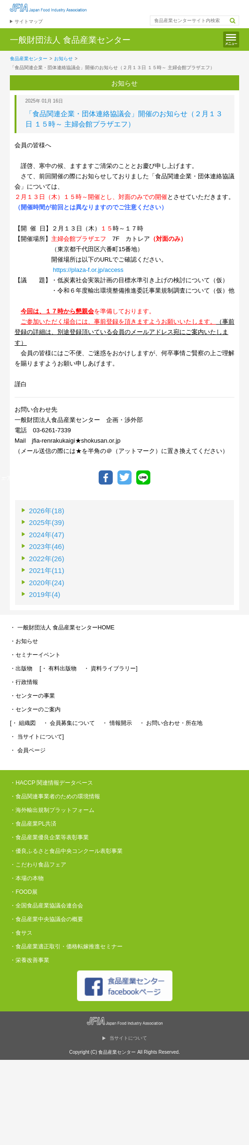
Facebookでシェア (106, 477)
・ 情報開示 (117, 723)
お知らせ (63, 58)
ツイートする (124, 477)
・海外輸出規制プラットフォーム (52, 810)
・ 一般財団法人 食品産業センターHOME (62, 627)
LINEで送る (143, 477)
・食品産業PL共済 (33, 823)
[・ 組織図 (23, 723)
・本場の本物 (27, 878)
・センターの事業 (32, 695)
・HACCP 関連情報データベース (51, 782)
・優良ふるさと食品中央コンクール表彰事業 (66, 851)
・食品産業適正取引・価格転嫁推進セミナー (66, 946)
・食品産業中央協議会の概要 (46, 919)
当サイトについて (128, 1038)
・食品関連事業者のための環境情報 (55, 796)
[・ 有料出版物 (58, 668)
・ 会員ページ (27, 750)
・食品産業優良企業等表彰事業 (49, 837)
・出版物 (21, 668)
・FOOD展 (24, 892)
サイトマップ (29, 21)
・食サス (21, 933)
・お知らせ (24, 641)
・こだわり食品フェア (38, 864)
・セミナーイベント (35, 655)
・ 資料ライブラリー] (111, 668)
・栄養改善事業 (29, 960)
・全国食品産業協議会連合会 (46, 905)
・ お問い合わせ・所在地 (170, 723)
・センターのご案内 (35, 709)
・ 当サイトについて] (37, 736)
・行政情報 (24, 682)
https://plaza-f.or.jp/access (88, 269)
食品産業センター (28, 58)
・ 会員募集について (69, 723)
